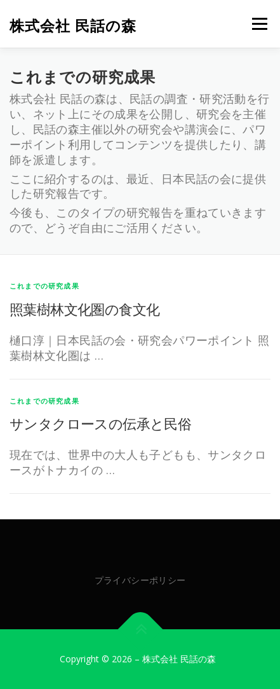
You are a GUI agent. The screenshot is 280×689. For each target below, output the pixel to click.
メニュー (259, 23)
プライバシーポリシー (140, 580)
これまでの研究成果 (44, 285)
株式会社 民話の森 (73, 25)
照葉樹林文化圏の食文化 (84, 308)
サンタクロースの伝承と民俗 (100, 423)
